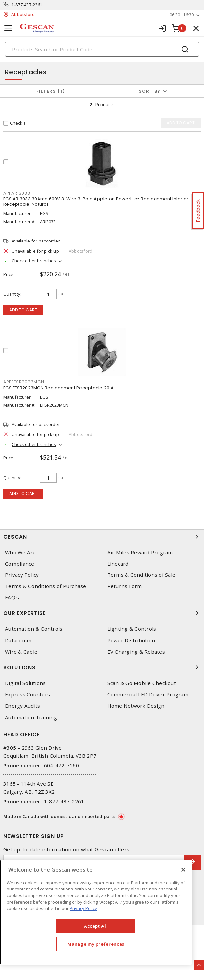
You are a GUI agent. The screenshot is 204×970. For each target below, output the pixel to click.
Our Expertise (102, 613)
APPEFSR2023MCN (23, 382)
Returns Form (124, 586)
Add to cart (23, 310)
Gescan (102, 536)
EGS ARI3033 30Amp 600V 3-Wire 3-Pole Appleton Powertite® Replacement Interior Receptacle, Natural (95, 201)
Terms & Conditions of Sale (141, 575)
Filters (50, 91)
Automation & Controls (33, 629)
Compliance (19, 564)
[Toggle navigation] (8, 28)
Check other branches (34, 261)
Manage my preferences (95, 944)
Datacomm (18, 640)
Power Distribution (131, 640)
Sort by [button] (150, 91)
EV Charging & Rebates (136, 652)
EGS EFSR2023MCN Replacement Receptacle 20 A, (59, 388)
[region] (96, 912)
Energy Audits (22, 706)
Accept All (96, 926)
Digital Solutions (25, 683)
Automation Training (31, 717)
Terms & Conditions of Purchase (45, 586)
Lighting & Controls (131, 629)
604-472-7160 (61, 765)
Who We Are (20, 552)
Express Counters (27, 694)
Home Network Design (136, 706)
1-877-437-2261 (27, 5)
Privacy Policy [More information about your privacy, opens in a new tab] (83, 908)
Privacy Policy (22, 575)
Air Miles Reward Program (140, 552)
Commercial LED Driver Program (147, 694)
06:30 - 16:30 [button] (182, 15)
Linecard (118, 564)
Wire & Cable (21, 652)
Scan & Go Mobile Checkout (141, 683)
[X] (183, 869)
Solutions (102, 667)
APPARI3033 (16, 193)
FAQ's (12, 597)
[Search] (102, 49)
